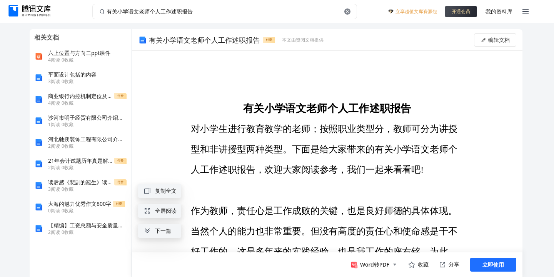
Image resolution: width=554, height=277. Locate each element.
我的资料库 (499, 11)
